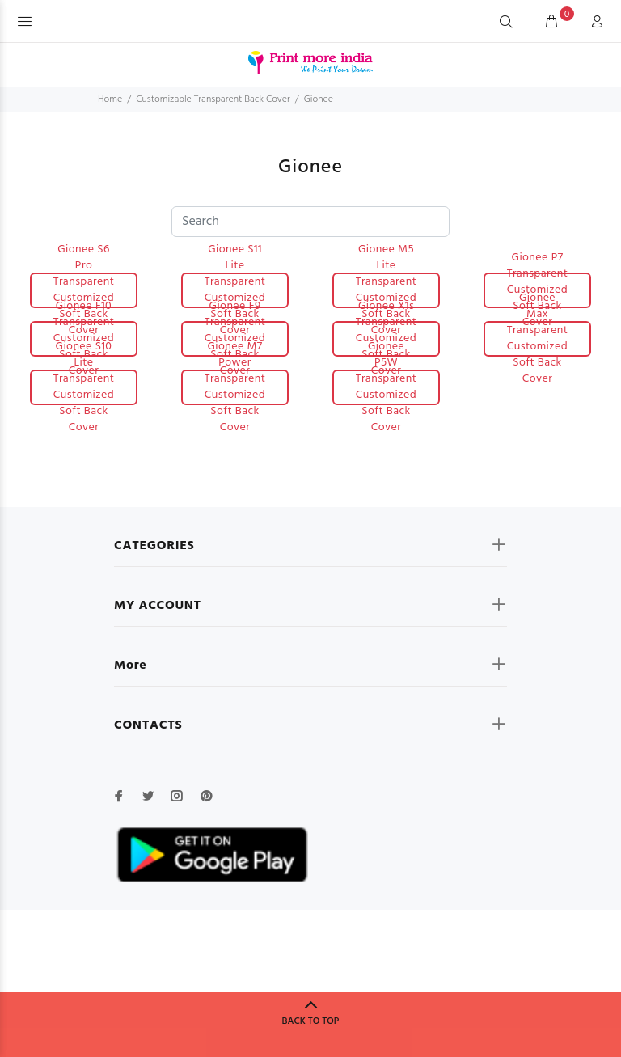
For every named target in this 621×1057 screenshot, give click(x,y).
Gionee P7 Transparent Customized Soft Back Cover (537, 290)
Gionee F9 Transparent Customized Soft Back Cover (235, 339)
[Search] (506, 22)
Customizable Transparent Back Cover (213, 99)
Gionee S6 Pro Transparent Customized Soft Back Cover (84, 290)
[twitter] (147, 795)
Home (110, 99)
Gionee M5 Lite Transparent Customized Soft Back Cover (386, 290)
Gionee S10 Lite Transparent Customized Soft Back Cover (84, 387)
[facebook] (118, 795)
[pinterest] (206, 795)
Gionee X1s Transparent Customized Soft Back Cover (386, 339)
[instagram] (177, 795)
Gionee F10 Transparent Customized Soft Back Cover (84, 339)
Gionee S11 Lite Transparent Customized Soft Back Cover (235, 290)
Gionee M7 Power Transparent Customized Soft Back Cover (235, 387)
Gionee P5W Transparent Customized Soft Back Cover (386, 387)
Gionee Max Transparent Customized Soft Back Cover (537, 339)
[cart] (551, 22)
